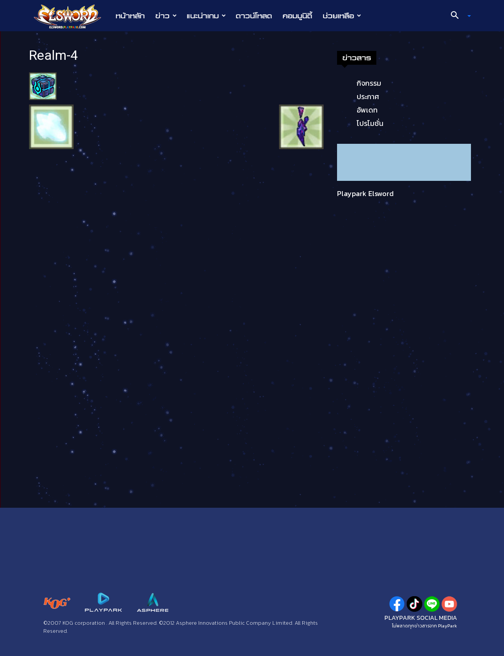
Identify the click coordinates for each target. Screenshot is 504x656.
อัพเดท (367, 109)
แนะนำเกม (206, 15)
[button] (457, 16)
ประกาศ (368, 96)
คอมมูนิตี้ (297, 15)
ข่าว (166, 15)
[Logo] (72, 16)
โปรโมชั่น (370, 123)
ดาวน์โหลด (254, 15)
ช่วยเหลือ (342, 15)
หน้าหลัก (130, 15)
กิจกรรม (369, 83)
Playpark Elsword (365, 193)
